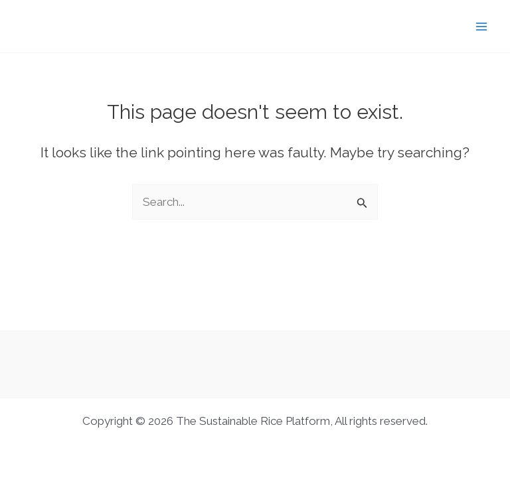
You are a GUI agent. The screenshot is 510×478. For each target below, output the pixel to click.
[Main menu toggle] (482, 26)
